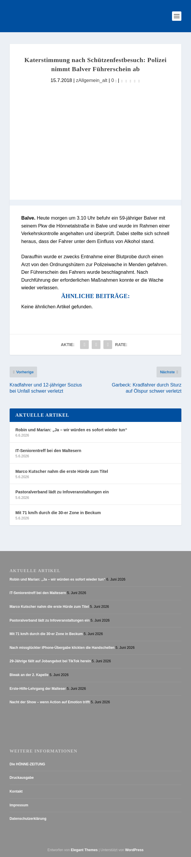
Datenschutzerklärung (28, 819)
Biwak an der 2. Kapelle (29, 675)
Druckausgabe (22, 778)
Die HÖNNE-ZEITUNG (27, 764)
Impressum (19, 805)
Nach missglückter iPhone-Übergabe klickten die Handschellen (62, 648)
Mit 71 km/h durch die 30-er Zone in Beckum (58, 512)
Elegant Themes (84, 850)
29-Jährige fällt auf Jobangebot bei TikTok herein (50, 661)
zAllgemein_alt (91, 80)
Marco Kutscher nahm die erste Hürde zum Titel (61, 471)
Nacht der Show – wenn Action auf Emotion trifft (50, 702)
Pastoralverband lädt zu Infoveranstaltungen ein (62, 492)
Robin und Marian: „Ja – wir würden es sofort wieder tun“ (71, 429)
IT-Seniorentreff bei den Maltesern (48, 450)
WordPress (134, 850)
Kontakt (16, 791)
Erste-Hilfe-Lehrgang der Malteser (38, 689)
